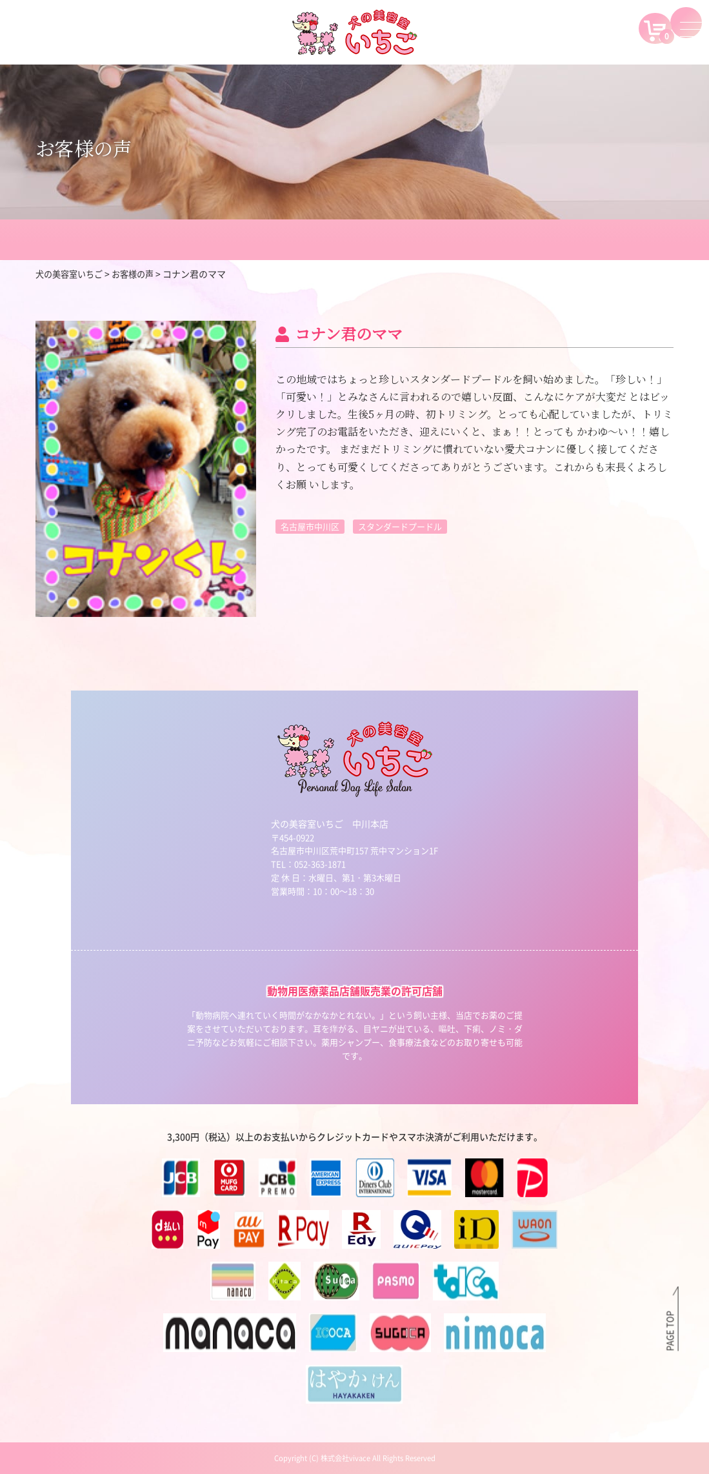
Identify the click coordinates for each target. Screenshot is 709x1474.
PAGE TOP (669, 1329)
